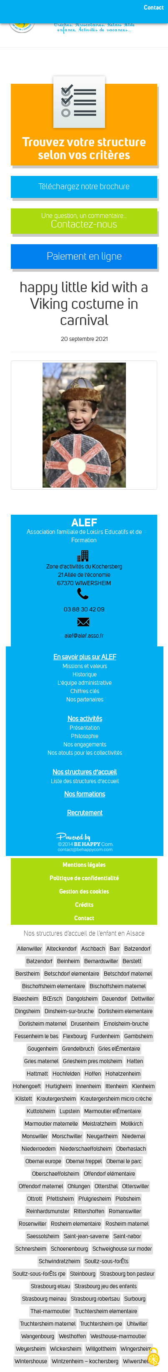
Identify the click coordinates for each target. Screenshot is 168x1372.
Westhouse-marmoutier (118, 1336)
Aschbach (93, 948)
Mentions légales (84, 865)
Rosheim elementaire (76, 1223)
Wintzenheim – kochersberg (85, 1361)
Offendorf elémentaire (109, 1173)
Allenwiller (29, 948)
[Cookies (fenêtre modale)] (153, 1357)
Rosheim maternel (126, 1223)
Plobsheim (127, 1198)
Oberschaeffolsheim (55, 1173)
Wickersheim (65, 1348)
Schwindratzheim (59, 1261)
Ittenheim (116, 1086)
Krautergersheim (56, 1098)
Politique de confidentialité (84, 878)
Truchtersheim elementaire (106, 1311)
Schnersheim (30, 1248)
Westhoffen (72, 1336)
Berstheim (27, 973)
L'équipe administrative (85, 682)
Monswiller (35, 1136)
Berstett (132, 961)
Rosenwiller (32, 1223)
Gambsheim (138, 1036)
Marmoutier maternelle (51, 1123)
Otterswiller (135, 1186)
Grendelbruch (78, 1048)
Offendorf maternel (41, 1186)
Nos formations (84, 794)
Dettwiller (142, 998)
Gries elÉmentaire (119, 1048)
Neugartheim (102, 1136)
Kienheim (143, 1086)
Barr (115, 948)
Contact (84, 918)
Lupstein (70, 1111)
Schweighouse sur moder (122, 1248)
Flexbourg (75, 1036)
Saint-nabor (127, 1236)
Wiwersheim (138, 1361)
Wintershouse (31, 1361)
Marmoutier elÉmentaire (112, 1111)
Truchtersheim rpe (101, 1323)
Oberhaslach (131, 1148)
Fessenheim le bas (36, 1036)
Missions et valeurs (85, 666)
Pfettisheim (60, 1198)
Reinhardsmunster (47, 1211)
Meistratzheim (99, 1123)
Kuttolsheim (41, 1111)
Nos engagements (84, 744)
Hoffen (93, 1073)
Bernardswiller (101, 961)
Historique (85, 674)
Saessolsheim (43, 1236)
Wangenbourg (37, 1336)
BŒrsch (52, 998)
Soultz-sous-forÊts (106, 1261)
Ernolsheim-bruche (126, 1023)
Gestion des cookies (84, 891)
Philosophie (84, 736)
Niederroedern (38, 1148)
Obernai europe (43, 1161)
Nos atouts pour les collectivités (85, 752)
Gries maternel (41, 1061)
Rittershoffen (89, 1211)
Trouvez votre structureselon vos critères (84, 148)
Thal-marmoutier (50, 1311)
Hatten (135, 1061)
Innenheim (88, 1086)
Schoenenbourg (69, 1248)
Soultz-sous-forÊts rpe (39, 1273)
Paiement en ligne (84, 256)
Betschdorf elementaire (71, 973)
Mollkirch (132, 1123)
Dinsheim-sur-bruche (69, 1011)
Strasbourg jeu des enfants (106, 1286)
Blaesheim (25, 998)
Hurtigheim (58, 1086)
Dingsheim (27, 1011)
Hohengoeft (27, 1086)
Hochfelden (66, 1073)
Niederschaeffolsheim (86, 1148)
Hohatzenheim (122, 1073)
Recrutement (85, 813)
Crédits (84, 905)
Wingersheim (136, 1348)
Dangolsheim (82, 998)
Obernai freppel (84, 1161)
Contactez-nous (84, 221)
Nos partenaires (84, 699)
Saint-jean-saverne (86, 1236)
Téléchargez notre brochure (84, 186)
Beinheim (68, 961)
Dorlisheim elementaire (125, 1011)
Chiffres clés (84, 691)
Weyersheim (30, 1348)
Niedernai (133, 1136)
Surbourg (134, 1298)
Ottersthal (106, 1186)
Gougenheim (43, 1048)
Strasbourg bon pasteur (127, 1273)
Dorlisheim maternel (42, 1023)
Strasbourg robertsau (95, 1298)
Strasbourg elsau (50, 1286)
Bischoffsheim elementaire (53, 986)
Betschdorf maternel (128, 973)
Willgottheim (101, 1348)
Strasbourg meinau (44, 1298)
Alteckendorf (61, 948)
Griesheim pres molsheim (92, 1061)
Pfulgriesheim (94, 1198)
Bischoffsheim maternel (117, 986)
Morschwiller (67, 1136)
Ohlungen (79, 1186)
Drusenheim (85, 1023)
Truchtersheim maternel (47, 1323)
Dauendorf (114, 998)
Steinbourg (82, 1273)
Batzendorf (137, 948)
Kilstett (23, 1098)
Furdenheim (105, 1036)
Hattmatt (37, 1073)
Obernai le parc (124, 1161)
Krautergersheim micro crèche (116, 1098)
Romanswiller (125, 1211)
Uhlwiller (137, 1323)
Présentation (85, 727)
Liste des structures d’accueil (85, 781)
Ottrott (34, 1198)
